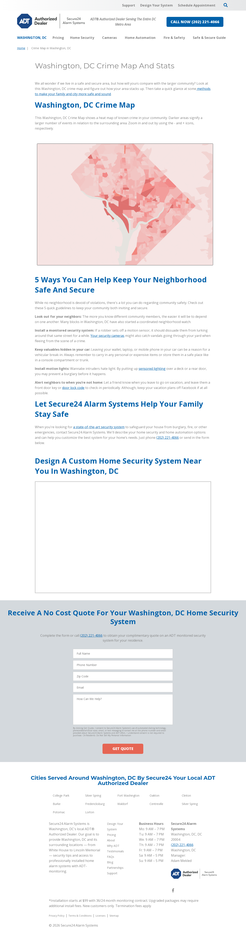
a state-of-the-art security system (99, 427)
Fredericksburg (95, 804)
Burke (57, 804)
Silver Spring (93, 795)
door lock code (73, 387)
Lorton (89, 812)
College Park (61, 795)
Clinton (186, 795)
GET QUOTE (123, 748)
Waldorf (122, 804)
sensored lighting (152, 368)
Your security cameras (107, 335)
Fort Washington (128, 795)
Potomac (59, 812)
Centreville (156, 804)
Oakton (154, 795)
